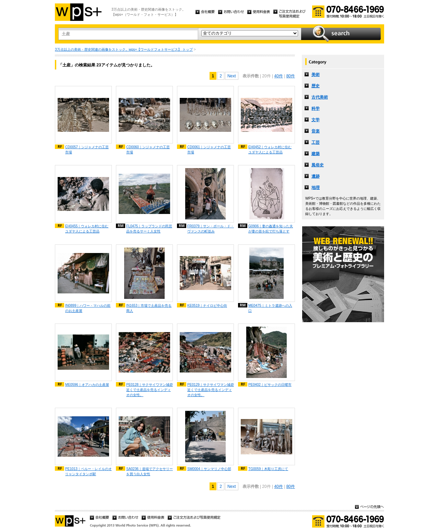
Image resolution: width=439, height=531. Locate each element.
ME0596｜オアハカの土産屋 (87, 385)
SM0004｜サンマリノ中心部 (209, 469)
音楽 (315, 131)
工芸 (315, 142)
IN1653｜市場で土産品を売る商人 (149, 308)
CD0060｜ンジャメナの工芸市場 (148, 149)
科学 (315, 108)
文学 (315, 119)
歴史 (315, 86)
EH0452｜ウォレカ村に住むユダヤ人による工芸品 (270, 149)
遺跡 (315, 176)
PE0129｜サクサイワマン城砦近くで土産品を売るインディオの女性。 (210, 390)
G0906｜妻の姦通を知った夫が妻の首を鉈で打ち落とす (270, 228)
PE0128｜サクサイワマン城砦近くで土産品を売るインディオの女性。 (149, 390)
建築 (315, 153)
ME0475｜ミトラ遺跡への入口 (270, 308)
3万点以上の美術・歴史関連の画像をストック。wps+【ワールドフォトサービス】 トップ (124, 49)
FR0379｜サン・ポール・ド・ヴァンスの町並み (210, 228)
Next (231, 76)
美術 (315, 74)
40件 (278, 76)
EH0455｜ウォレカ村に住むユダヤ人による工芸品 (86, 228)
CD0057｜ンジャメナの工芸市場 (87, 149)
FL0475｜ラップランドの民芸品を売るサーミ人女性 (149, 228)
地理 (315, 187)
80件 (290, 76)
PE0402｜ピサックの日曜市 (270, 385)
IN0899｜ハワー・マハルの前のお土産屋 (88, 308)
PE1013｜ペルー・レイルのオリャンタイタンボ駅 (88, 471)
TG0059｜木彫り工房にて (268, 469)
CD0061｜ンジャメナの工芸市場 (209, 149)
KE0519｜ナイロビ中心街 (207, 305)
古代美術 (319, 97)
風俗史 (317, 165)
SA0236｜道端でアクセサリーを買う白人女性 (149, 471)
